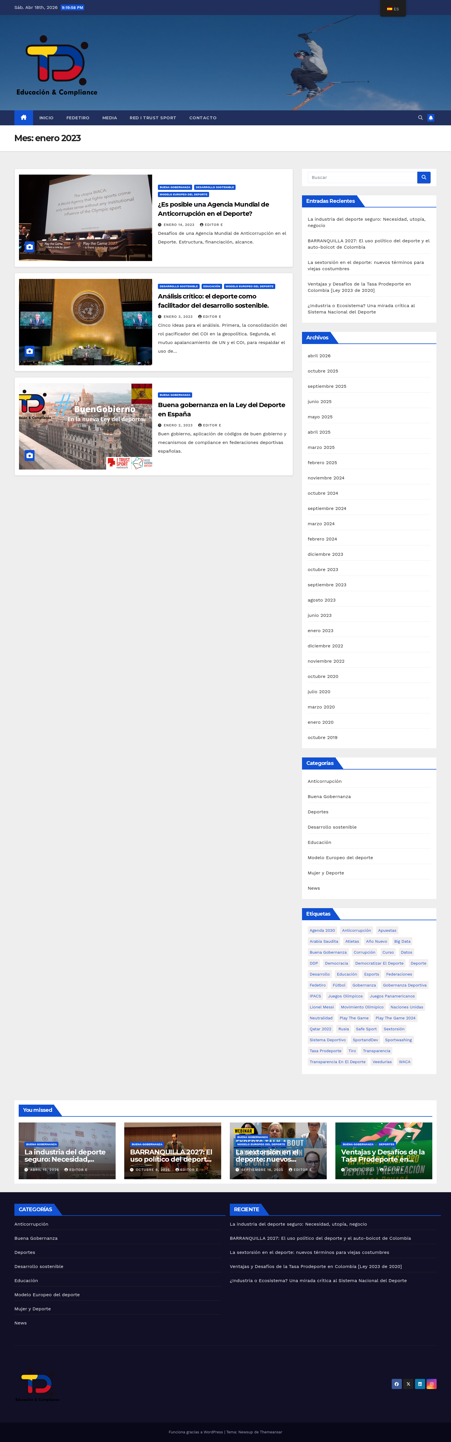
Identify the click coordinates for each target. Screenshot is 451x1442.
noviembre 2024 (326, 478)
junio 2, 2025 (361, 1170)
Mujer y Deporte (326, 873)
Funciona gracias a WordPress (196, 1432)
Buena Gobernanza (175, 187)
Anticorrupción (325, 781)
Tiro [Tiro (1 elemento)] (352, 1050)
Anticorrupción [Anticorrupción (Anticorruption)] (356, 930)
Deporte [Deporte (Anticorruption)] (419, 963)
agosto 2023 (322, 600)
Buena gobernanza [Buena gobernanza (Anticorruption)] (328, 952)
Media (109, 117)
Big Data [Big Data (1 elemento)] (402, 941)
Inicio (46, 117)
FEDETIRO (78, 117)
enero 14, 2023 (180, 225)
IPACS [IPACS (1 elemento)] (315, 996)
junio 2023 (320, 615)
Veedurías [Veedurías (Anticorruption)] (382, 1061)
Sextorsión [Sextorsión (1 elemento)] (394, 1029)
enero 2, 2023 (179, 425)
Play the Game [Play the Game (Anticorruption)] (354, 1018)
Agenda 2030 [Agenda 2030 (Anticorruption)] (322, 930)
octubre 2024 (323, 493)
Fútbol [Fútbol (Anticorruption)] (339, 985)
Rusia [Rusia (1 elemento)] (343, 1029)
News (314, 888)
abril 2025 (319, 432)
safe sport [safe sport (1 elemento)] (366, 1029)
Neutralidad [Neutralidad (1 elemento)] (321, 1018)
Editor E (211, 225)
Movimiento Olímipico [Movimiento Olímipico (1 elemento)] (362, 1007)
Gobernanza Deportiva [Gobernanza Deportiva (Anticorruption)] (405, 985)
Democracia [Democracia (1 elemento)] (336, 963)
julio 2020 (319, 691)
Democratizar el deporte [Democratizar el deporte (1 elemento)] (379, 963)
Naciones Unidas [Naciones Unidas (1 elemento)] (407, 1007)
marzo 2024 (321, 523)
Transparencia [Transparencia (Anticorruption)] (376, 1050)
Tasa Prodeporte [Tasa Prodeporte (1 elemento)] (325, 1050)
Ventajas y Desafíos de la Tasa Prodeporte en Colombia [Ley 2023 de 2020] (316, 1266)
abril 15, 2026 (45, 1170)
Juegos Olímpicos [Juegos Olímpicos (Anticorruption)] (345, 996)
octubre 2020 (323, 676)
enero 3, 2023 (179, 317)
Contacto (203, 117)
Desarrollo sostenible (215, 187)
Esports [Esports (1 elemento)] (371, 974)
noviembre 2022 (326, 661)
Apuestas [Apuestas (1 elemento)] (387, 930)
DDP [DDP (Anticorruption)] (314, 963)
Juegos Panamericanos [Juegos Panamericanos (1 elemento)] (392, 996)
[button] (420, 117)
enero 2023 (321, 630)
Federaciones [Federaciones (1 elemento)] (399, 974)
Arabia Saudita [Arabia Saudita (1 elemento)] (324, 941)
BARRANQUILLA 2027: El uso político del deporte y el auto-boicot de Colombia (320, 1238)
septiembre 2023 (327, 584)
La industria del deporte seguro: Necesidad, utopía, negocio (65, 1159)
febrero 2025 (322, 462)
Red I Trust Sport (153, 117)
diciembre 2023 (325, 554)
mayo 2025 (320, 416)
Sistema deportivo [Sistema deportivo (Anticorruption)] (328, 1039)
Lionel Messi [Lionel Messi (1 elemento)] (322, 1007)
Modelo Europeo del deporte (183, 194)
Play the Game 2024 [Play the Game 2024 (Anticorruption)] (396, 1018)
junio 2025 (320, 401)
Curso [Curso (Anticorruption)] (388, 952)
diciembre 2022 (325, 646)
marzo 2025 (321, 447)
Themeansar (271, 1432)
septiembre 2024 (327, 508)
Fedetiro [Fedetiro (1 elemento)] (318, 985)
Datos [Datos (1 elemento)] (406, 952)
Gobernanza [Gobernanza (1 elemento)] (364, 985)
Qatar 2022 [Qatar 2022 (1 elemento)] (320, 1029)
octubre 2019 (323, 737)
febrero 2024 (322, 539)
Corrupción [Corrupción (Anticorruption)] (364, 952)
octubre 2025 (323, 371)
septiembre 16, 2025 (263, 1170)
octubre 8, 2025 (153, 1170)
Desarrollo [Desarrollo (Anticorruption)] (320, 974)
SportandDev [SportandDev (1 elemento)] (365, 1039)
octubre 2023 (323, 569)
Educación (211, 286)
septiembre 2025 (327, 386)
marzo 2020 (321, 707)
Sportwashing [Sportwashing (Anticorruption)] (398, 1039)
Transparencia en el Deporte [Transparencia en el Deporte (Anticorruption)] (338, 1061)
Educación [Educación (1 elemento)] (347, 974)
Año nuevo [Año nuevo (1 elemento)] (376, 941)
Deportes (318, 811)
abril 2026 (319, 355)
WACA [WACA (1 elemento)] (405, 1061)
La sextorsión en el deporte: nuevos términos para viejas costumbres (309, 1252)
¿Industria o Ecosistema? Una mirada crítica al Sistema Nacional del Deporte (318, 1280)
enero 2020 (321, 722)
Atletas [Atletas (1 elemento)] (352, 941)
